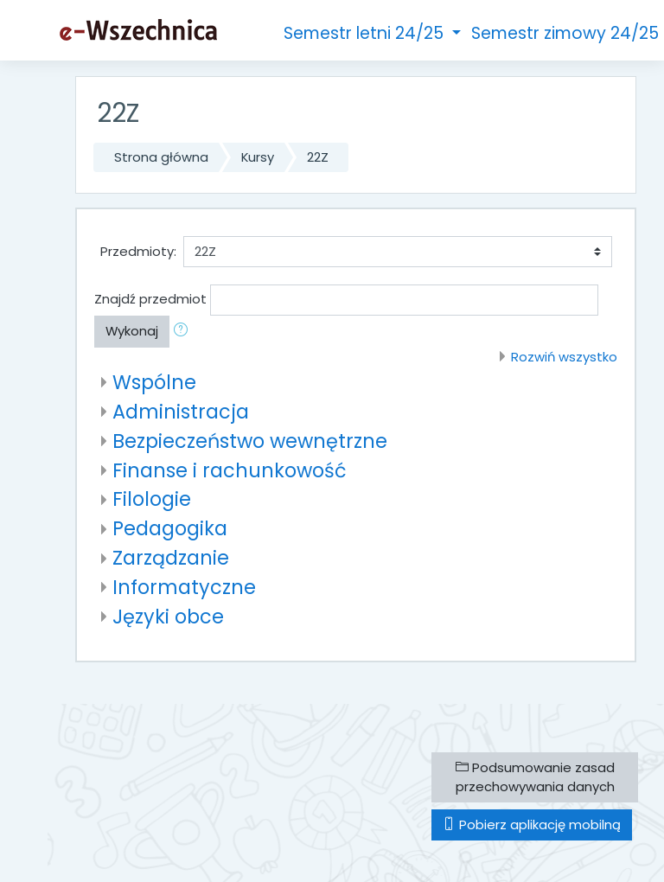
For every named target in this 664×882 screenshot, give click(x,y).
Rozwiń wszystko (564, 357)
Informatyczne (184, 587)
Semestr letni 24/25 (366, 33)
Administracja (180, 411)
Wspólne (154, 382)
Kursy (257, 157)
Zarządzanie (170, 558)
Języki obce (168, 616)
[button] (184, 331)
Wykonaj (131, 331)
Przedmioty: (138, 251)
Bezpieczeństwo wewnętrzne (249, 441)
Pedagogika (169, 528)
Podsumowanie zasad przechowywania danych (535, 777)
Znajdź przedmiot (150, 299)
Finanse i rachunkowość (229, 470)
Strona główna (161, 157)
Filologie (151, 499)
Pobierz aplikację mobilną (532, 824)
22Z (318, 157)
